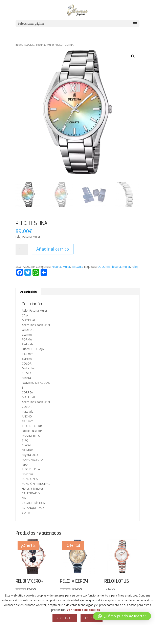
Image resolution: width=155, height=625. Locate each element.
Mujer (50, 44)
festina (116, 267)
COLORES (103, 267)
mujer (126, 267)
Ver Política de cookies (83, 610)
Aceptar (91, 618)
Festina (40, 44)
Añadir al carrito (52, 249)
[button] (133, 56)
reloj (135, 267)
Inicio (19, 44)
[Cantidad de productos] (22, 249)
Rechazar (65, 618)
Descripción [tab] (28, 292)
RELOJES (29, 44)
